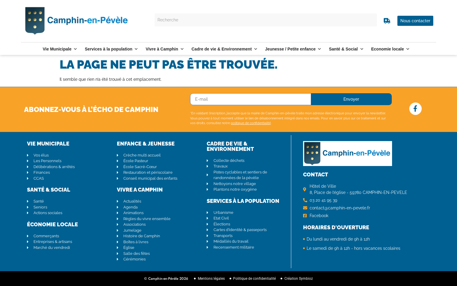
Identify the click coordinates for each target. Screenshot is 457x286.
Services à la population (111, 49)
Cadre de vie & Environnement (225, 49)
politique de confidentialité (251, 123)
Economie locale (390, 49)
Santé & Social (346, 49)
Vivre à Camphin (165, 49)
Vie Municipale (60, 49)
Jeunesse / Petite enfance (293, 49)
